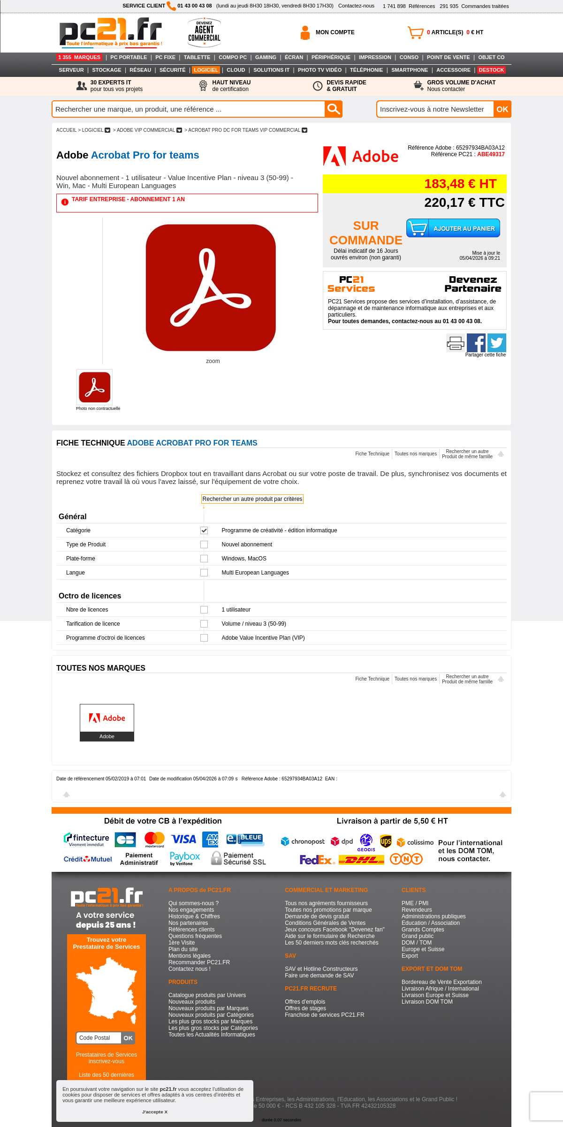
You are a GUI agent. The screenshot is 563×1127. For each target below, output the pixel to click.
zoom (213, 361)
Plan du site (183, 949)
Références (409, 6)
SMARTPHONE (409, 70)
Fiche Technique (372, 453)
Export (410, 956)
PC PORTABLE (128, 57)
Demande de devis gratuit (317, 916)
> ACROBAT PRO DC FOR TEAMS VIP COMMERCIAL (245, 130)
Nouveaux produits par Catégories (211, 1015)
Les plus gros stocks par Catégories (213, 1028)
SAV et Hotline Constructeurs (321, 969)
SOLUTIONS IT (271, 70)
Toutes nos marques (416, 453)
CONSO (409, 57)
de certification (231, 85)
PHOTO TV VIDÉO (320, 70)
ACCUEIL (66, 130)
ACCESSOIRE (453, 70)
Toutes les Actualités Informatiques (211, 1034)
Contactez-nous (356, 5)
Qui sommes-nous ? (193, 903)
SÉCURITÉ (173, 70)
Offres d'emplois (305, 1001)
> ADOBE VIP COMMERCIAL (147, 130)
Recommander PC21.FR (199, 962)
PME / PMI (415, 903)
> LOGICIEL (94, 130)
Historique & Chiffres (194, 916)
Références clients (191, 929)
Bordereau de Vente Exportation (442, 982)
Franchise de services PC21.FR (324, 1015)
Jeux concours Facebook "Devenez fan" (335, 929)
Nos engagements (191, 910)
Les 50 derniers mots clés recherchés (331, 942)
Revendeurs (417, 910)
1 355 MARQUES (79, 57)
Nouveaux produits (191, 1001)
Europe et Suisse (423, 949)
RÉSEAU (140, 70)
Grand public (418, 936)
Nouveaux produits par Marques (208, 1008)
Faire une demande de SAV (319, 975)
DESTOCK (491, 70)
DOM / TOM (417, 942)
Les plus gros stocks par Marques (210, 1021)
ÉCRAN (294, 57)
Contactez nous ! (189, 969)
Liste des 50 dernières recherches (106, 1078)
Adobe (106, 736)
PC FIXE (165, 57)
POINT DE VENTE (448, 57)
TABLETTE (197, 57)
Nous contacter (461, 85)
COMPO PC (233, 57)
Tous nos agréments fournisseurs (326, 903)
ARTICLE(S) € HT (455, 32)
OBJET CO (491, 57)
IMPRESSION (375, 57)
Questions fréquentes (195, 936)
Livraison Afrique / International (440, 988)
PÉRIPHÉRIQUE (331, 57)
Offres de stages (305, 1008)
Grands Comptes (423, 929)
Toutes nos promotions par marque (328, 910)
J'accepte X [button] (154, 1111)
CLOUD (236, 70)
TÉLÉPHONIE (366, 70)
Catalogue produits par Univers (207, 995)
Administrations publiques (434, 916)
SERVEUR (71, 70)
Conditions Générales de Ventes (325, 923)
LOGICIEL (206, 70)
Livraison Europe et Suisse (435, 995)
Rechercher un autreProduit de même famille (467, 454)
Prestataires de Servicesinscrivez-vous (106, 1058)
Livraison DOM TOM (427, 1001)
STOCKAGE (106, 70)
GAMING (265, 57)
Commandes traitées (474, 6)
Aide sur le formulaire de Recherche (329, 936)
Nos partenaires (188, 923)
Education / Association (431, 923)
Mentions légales (189, 956)
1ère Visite (181, 942)
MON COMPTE (335, 32)
